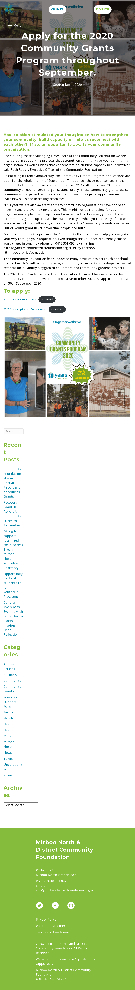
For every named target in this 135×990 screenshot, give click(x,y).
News (8, 752)
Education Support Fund (11, 701)
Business (10, 675)
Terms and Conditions (52, 932)
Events (9, 712)
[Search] (14, 431)
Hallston (10, 718)
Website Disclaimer (50, 926)
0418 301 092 (56, 881)
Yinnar (8, 775)
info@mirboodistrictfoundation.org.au (65, 890)
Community (12, 680)
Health (9, 724)
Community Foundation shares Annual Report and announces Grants (12, 483)
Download (47, 299)
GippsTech (44, 963)
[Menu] (15, 25)
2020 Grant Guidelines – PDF (20, 299)
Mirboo (9, 736)
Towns (9, 758)
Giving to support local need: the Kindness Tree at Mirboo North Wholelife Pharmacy (13, 549)
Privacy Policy (46, 919)
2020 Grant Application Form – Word (25, 309)
